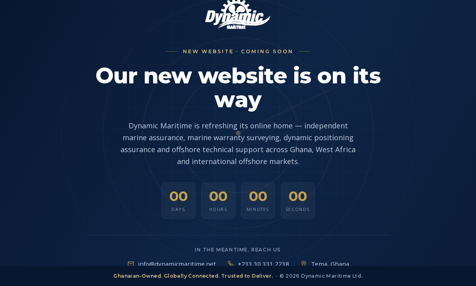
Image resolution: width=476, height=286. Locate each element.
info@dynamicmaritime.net (177, 264)
